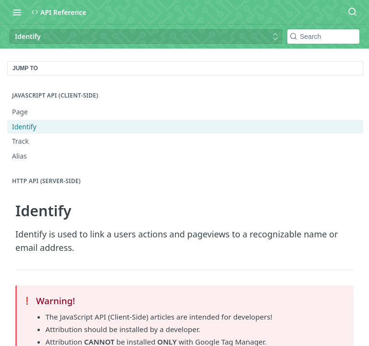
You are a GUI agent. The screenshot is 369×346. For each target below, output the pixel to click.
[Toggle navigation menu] (17, 12)
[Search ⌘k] (352, 12)
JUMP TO (25, 68)
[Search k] (323, 36)
